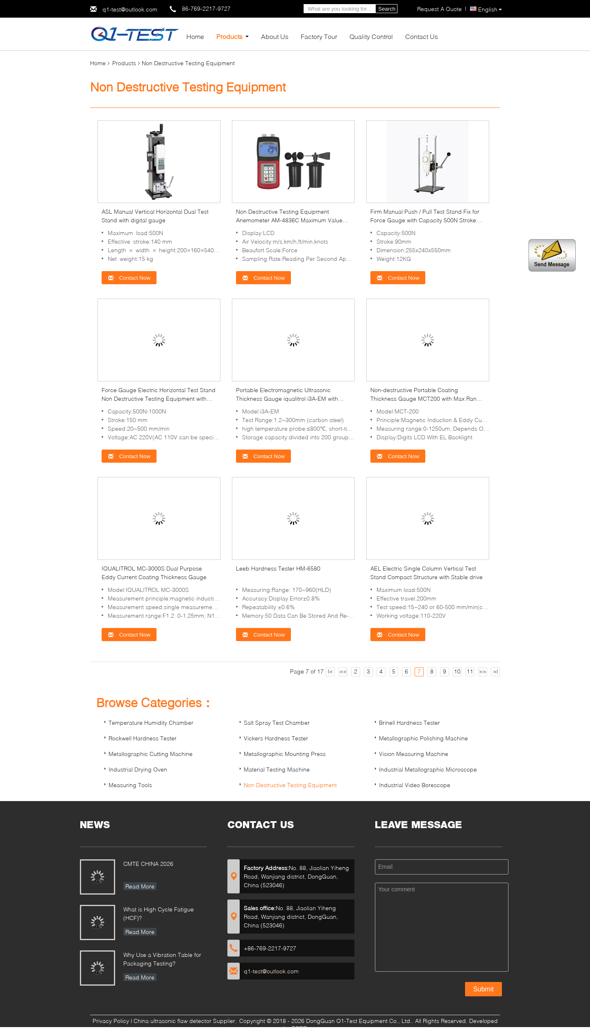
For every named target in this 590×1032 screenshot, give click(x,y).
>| (495, 671)
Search (386, 9)
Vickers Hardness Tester (276, 738)
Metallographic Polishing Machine (423, 738)
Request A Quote (439, 8)
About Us (274, 36)
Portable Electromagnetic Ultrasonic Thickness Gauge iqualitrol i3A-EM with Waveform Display (287, 398)
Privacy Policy (111, 1020)
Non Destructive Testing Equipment (290, 784)
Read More (139, 886)
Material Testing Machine (277, 769)
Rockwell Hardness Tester (143, 738)
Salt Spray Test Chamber (277, 722)
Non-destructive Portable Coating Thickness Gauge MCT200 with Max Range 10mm (426, 398)
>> (482, 671)
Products (229, 36)
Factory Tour (319, 36)
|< (330, 671)
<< (343, 671)
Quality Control (371, 36)
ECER (299, 1028)
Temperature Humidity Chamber (151, 722)
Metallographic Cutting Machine (151, 753)
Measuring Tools (130, 784)
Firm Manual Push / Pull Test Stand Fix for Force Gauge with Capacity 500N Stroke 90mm (424, 220)
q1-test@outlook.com (129, 9)
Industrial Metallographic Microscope (428, 769)
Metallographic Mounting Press (285, 753)
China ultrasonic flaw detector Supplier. (186, 1020)
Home (195, 36)
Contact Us (421, 36)
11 (470, 671)
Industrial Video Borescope (414, 784)
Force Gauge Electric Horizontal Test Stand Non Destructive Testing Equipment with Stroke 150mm (159, 398)
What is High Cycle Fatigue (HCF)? (158, 913)
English (490, 9)
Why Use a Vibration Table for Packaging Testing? (162, 959)
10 (457, 671)
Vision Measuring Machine (413, 753)
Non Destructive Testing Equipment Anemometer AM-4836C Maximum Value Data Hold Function (289, 220)
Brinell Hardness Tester (409, 722)
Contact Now (129, 278)
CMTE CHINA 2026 (148, 863)
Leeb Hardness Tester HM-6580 (278, 568)
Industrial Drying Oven (138, 769)
